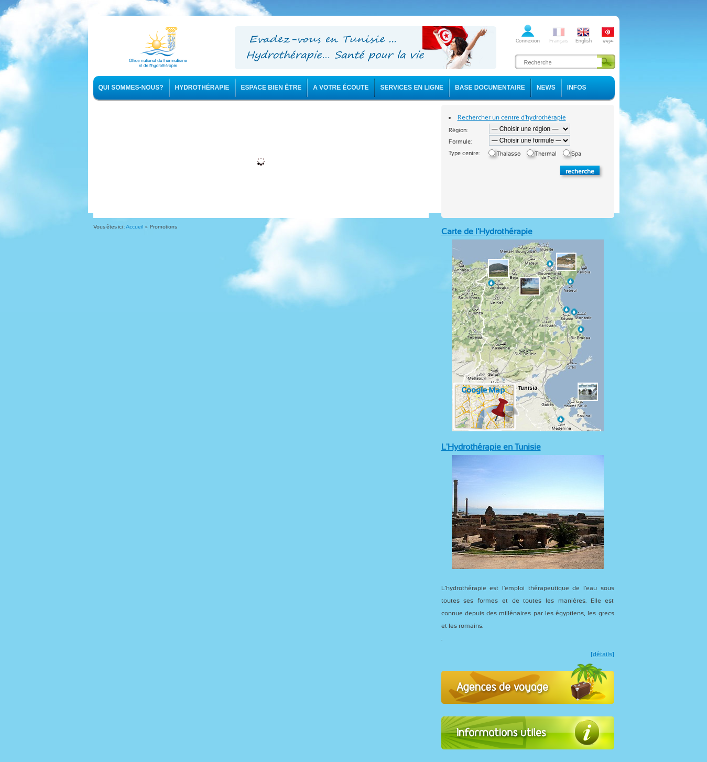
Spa (576, 153)
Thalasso (508, 153)
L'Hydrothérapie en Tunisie (491, 447)
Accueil (134, 226)
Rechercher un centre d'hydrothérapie (512, 117)
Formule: (460, 141)
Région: (458, 130)
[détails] (602, 654)
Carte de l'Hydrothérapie (486, 231)
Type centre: (464, 153)
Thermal (546, 153)
